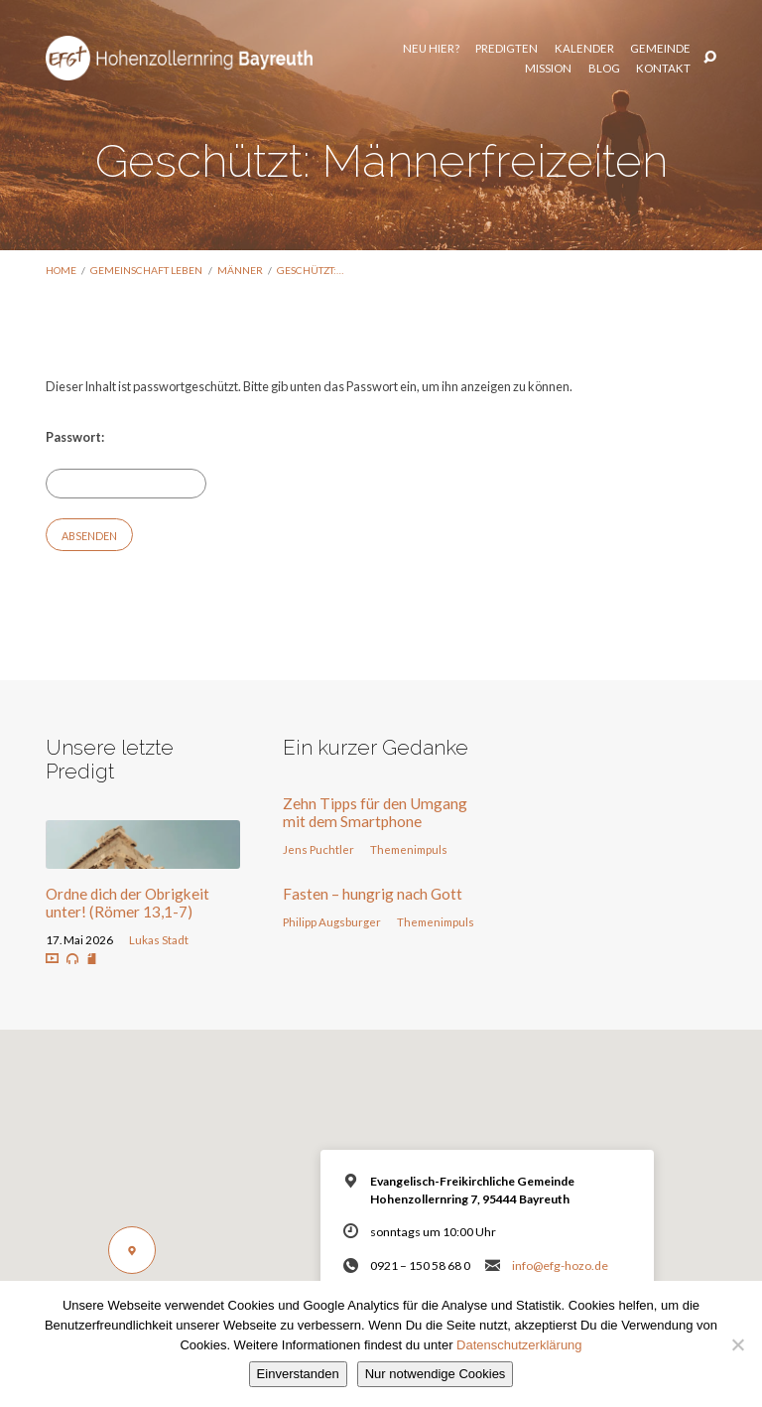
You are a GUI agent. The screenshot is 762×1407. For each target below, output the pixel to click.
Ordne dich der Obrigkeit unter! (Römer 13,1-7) (127, 902)
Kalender (473, 47)
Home (61, 270)
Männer (240, 270)
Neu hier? (320, 47)
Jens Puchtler (318, 849)
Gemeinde (549, 47)
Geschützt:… (310, 270)
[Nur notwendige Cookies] (737, 1344)
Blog (675, 47)
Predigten (396, 47)
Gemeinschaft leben (146, 270)
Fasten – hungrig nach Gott (372, 894)
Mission (619, 47)
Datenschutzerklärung (518, 1344)
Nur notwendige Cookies (435, 1373)
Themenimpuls (408, 849)
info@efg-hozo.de (560, 1265)
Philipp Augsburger (332, 921)
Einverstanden (298, 1373)
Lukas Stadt (159, 939)
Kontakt (663, 67)
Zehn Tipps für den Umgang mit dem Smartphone (375, 812)
